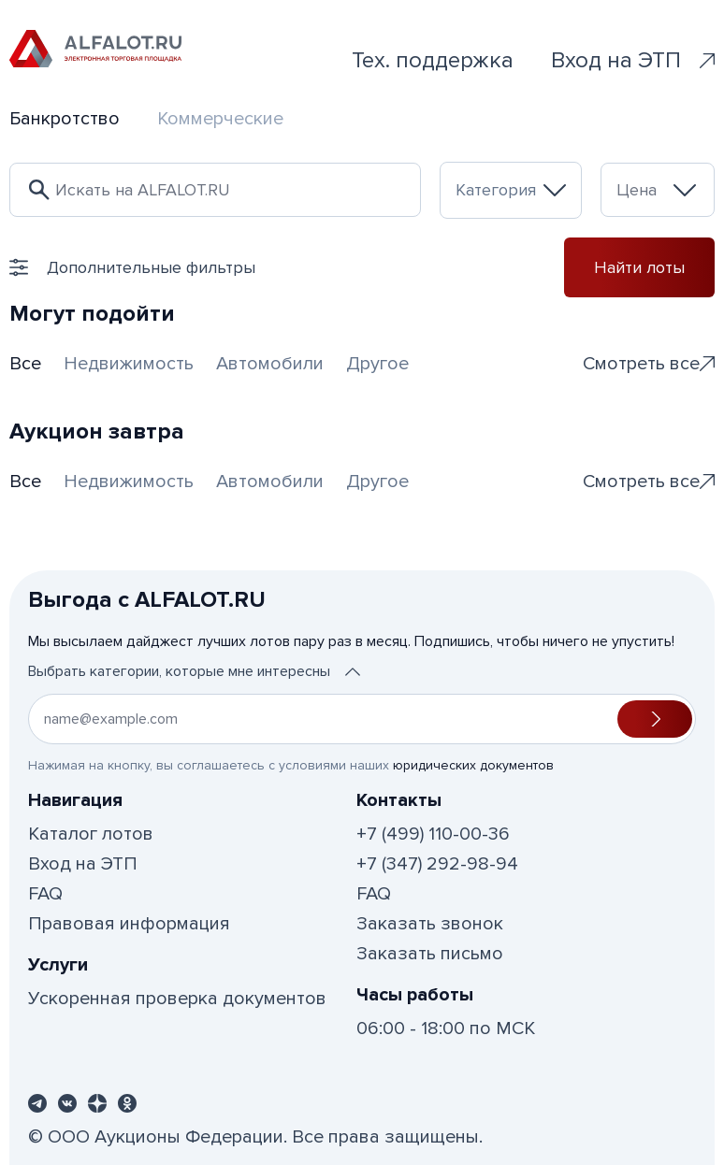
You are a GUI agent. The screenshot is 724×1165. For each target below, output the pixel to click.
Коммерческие (220, 119)
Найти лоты (639, 267)
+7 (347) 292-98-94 (437, 864)
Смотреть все (649, 363)
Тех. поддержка (433, 60)
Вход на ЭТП (633, 60)
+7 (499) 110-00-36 (433, 834)
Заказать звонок (429, 923)
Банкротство (64, 119)
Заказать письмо (429, 953)
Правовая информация (129, 924)
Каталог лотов (90, 834)
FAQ (45, 894)
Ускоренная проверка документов (177, 998)
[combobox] (511, 190)
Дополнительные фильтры (132, 267)
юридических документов (473, 765)
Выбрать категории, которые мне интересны (194, 671)
